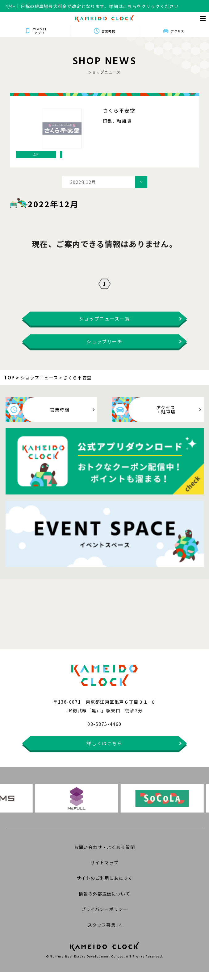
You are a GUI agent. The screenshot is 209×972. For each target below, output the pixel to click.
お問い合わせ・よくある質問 (104, 847)
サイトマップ (104, 862)
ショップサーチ (104, 341)
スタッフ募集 (104, 925)
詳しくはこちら (104, 743)
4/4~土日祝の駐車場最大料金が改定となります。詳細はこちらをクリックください (92, 6)
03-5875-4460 (104, 724)
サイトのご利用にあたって (104, 878)
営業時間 (108, 31)
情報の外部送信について (104, 894)
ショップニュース (39, 377)
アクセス (177, 31)
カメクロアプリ (39, 31)
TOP (9, 377)
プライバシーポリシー (104, 909)
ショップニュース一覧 (104, 318)
